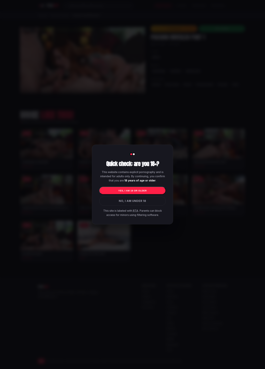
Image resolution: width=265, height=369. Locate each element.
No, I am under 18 (132, 201)
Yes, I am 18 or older (132, 190)
